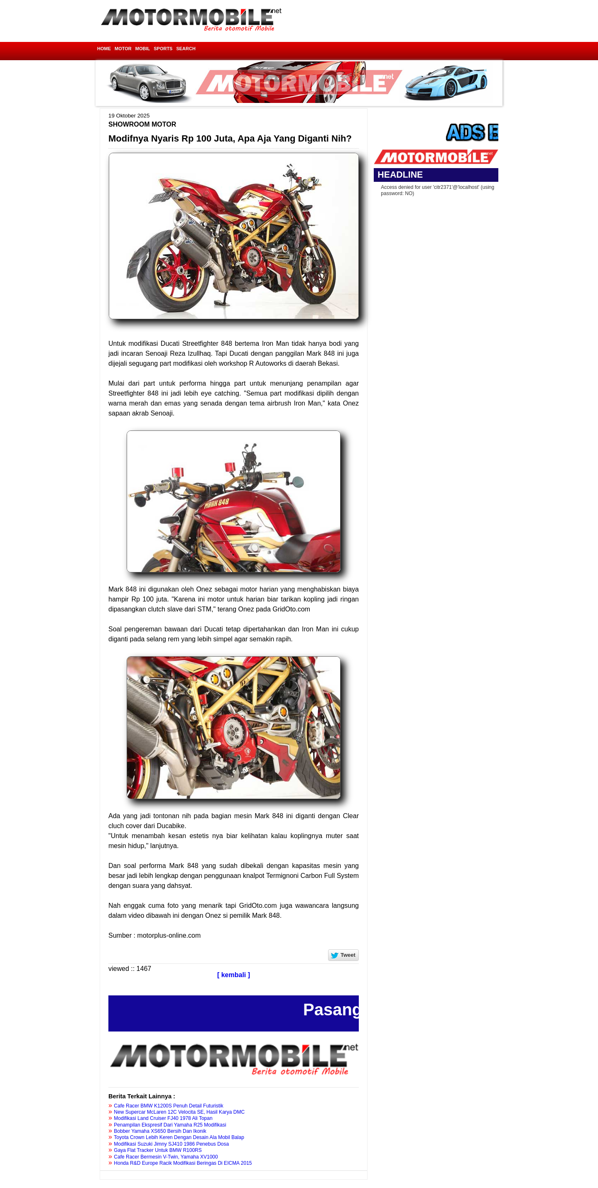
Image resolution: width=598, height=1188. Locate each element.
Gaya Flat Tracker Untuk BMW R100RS (157, 1150)
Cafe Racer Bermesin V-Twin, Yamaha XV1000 (166, 1157)
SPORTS (163, 48)
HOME (104, 48)
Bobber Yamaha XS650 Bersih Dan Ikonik (160, 1131)
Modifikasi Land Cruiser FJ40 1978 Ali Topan (163, 1118)
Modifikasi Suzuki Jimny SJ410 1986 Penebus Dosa (171, 1144)
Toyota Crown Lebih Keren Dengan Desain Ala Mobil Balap (179, 1137)
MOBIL (142, 48)
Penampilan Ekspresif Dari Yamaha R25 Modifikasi (170, 1125)
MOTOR (123, 48)
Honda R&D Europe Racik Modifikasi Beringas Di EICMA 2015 (183, 1163)
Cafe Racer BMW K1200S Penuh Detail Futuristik (168, 1106)
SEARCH (185, 48)
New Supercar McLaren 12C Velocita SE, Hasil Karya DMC (179, 1112)
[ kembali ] (233, 974)
